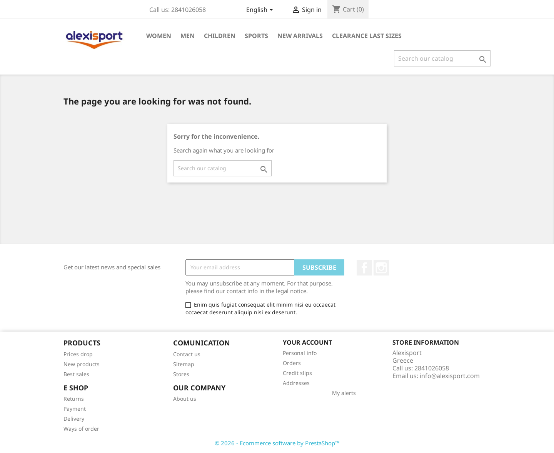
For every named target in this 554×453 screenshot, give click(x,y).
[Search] (442, 58)
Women (158, 36)
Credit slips (297, 373)
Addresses (296, 383)
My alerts (344, 393)
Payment (74, 408)
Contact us (186, 354)
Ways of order (81, 428)
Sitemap (183, 364)
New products (81, 364)
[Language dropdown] (261, 10)
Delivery (73, 418)
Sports (256, 36)
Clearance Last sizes (367, 36)
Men (187, 36)
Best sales (76, 374)
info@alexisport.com (450, 376)
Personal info (300, 353)
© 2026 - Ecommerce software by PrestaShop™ (277, 443)
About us (184, 398)
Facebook (364, 267)
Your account (307, 342)
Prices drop (78, 354)
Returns (73, 398)
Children (219, 36)
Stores (181, 374)
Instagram (381, 267)
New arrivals (300, 36)
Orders (292, 363)
